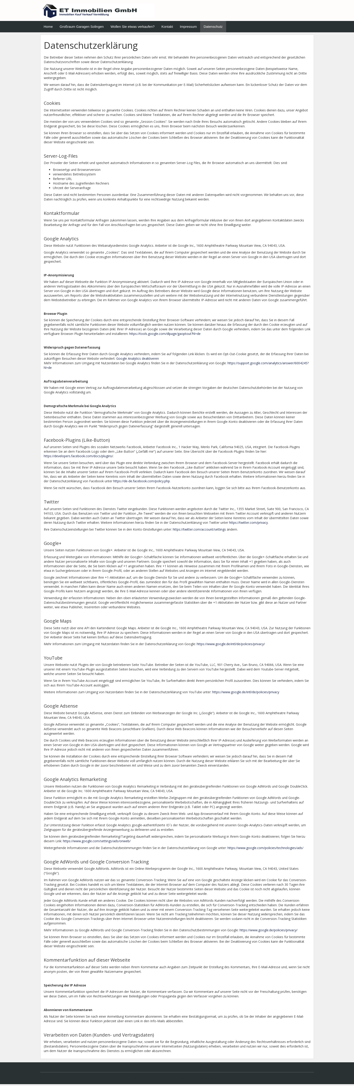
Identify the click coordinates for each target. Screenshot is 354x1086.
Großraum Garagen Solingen (82, 28)
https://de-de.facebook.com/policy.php (141, 483)
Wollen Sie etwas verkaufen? (133, 28)
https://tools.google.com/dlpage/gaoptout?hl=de (165, 335)
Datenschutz (213, 28)
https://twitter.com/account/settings (199, 531)
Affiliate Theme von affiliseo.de (200, 1080)
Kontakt (167, 28)
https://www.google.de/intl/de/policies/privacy (245, 694)
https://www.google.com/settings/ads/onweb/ (97, 842)
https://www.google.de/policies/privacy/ (268, 932)
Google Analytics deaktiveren (137, 360)
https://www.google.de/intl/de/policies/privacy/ (231, 646)
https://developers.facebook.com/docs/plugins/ (78, 458)
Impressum (188, 28)
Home (48, 28)
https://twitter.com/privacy (248, 524)
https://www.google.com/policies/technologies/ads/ (265, 849)
